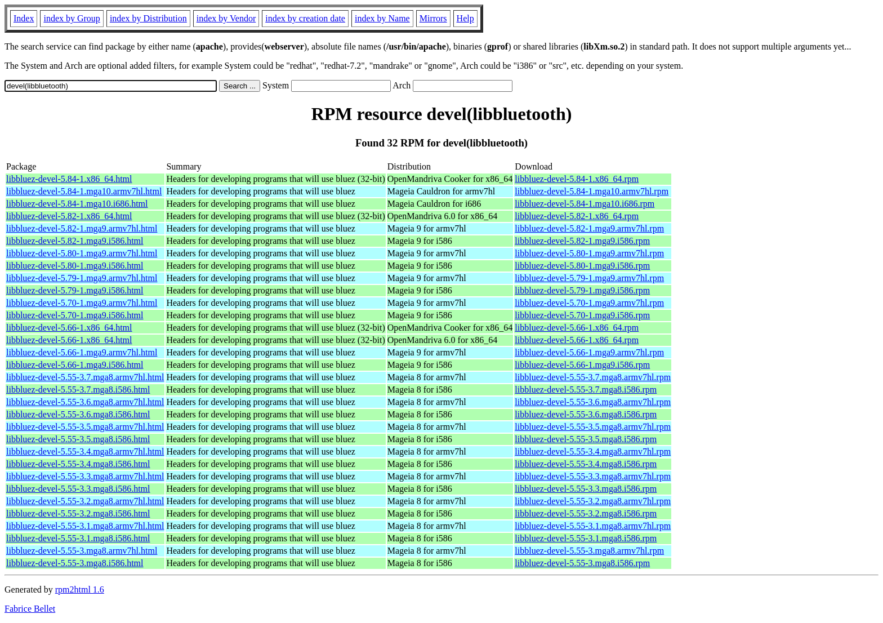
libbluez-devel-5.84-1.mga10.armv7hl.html (84, 191)
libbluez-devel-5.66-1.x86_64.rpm (577, 327)
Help (465, 18)
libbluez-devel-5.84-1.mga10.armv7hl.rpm (591, 191)
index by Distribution (148, 18)
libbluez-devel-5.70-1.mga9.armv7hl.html (81, 303)
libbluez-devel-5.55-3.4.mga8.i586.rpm (586, 464)
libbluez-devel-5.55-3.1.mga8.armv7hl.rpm (593, 526)
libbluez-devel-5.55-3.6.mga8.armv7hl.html (85, 402)
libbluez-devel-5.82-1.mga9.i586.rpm (582, 241)
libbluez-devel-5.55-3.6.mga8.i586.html (78, 414)
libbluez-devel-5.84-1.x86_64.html (69, 179)
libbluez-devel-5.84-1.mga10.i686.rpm (584, 203)
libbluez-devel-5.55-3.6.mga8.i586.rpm (586, 414)
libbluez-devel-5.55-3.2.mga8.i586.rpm (586, 513)
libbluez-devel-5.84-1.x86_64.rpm (577, 179)
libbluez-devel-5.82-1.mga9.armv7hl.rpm (589, 228)
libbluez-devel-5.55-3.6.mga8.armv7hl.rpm (593, 402)
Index (24, 18)
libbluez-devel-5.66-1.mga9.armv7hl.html (81, 352)
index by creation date (305, 18)
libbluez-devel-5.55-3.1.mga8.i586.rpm (586, 538)
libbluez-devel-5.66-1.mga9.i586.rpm (582, 365)
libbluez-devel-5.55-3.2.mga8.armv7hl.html (85, 501)
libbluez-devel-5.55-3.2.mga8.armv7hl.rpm (593, 501)
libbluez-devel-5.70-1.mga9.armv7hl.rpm (589, 303)
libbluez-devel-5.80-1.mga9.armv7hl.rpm (589, 253)
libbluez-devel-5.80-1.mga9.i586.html (75, 265)
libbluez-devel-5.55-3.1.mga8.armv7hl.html (85, 526)
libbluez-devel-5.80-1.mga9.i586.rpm (582, 265)
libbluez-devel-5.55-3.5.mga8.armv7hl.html (85, 426)
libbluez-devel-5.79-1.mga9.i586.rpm (582, 290)
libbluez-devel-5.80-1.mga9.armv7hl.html (81, 253)
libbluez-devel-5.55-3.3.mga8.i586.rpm (586, 488)
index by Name (382, 18)
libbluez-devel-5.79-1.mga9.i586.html (75, 290)
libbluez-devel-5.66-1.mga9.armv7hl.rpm (589, 352)
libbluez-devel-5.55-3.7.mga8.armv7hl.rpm (593, 377)
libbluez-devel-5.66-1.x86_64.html (69, 327)
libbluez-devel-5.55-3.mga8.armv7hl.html (81, 550)
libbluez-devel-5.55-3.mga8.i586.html (75, 563)
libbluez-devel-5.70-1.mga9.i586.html (75, 315)
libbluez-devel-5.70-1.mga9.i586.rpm (582, 315)
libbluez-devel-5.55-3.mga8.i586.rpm (582, 563)
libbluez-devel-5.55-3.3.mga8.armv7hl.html (85, 476)
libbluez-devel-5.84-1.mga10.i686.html (77, 203)
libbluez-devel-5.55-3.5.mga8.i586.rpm (586, 439)
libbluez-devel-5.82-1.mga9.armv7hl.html (81, 228)
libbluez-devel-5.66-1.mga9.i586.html (75, 365)
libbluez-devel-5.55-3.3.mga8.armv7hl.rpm (593, 476)
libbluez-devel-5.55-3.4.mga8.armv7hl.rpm (593, 451)
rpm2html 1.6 (79, 589)
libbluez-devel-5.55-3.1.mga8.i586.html (78, 538)
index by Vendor (226, 18)
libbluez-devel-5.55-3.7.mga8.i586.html (78, 389)
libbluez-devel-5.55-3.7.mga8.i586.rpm (586, 389)
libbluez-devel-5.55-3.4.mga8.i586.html (78, 464)
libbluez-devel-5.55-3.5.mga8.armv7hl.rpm (593, 426)
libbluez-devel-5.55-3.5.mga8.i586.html (78, 439)
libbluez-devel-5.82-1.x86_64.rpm (577, 216)
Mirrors (433, 18)
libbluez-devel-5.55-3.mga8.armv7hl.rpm (589, 550)
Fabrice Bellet (30, 608)
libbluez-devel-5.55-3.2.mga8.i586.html (78, 513)
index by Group (71, 18)
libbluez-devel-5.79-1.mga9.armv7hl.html (81, 278)
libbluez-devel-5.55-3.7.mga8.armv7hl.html (85, 377)
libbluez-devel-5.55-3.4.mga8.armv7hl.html (85, 451)
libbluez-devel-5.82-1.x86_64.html (69, 216)
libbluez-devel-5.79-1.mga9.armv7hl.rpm (589, 278)
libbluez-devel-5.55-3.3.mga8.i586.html (78, 488)
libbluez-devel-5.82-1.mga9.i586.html (75, 241)
